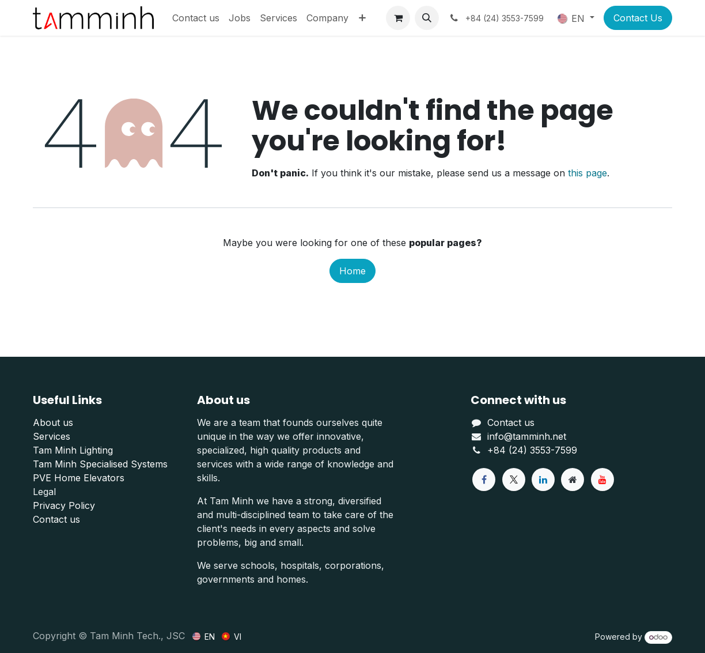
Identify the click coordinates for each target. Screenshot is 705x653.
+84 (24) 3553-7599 (532, 450)
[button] (427, 18)
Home (352, 271)
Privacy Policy (64, 505)
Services (51, 436)
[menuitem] (196, 17)
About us (53, 422)
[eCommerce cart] (398, 18)
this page (587, 173)
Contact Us (637, 18)
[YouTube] (602, 479)
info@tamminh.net (526, 436)
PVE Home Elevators (78, 478)
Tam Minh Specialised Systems (100, 464)
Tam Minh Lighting (73, 450)
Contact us (56, 519)
